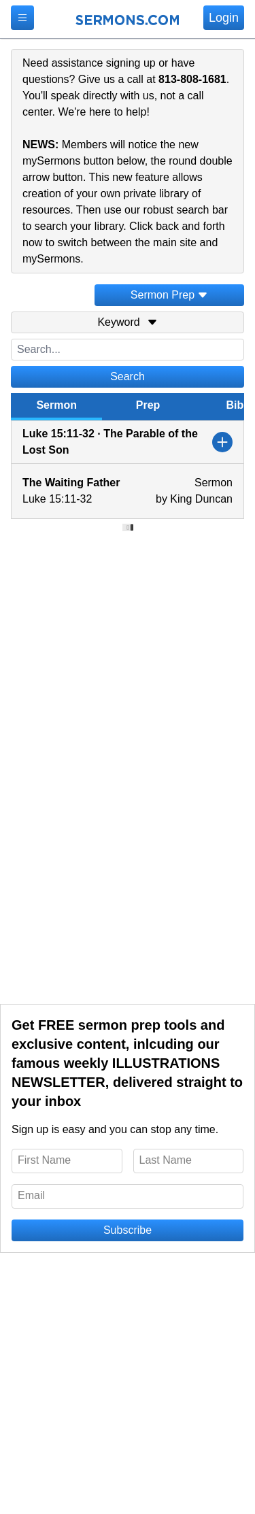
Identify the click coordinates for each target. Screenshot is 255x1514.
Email (31, 1195)
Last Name (165, 1160)
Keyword (127, 322)
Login (224, 17)
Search (127, 376)
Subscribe (127, 1230)
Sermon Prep (169, 295)
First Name (44, 1160)
